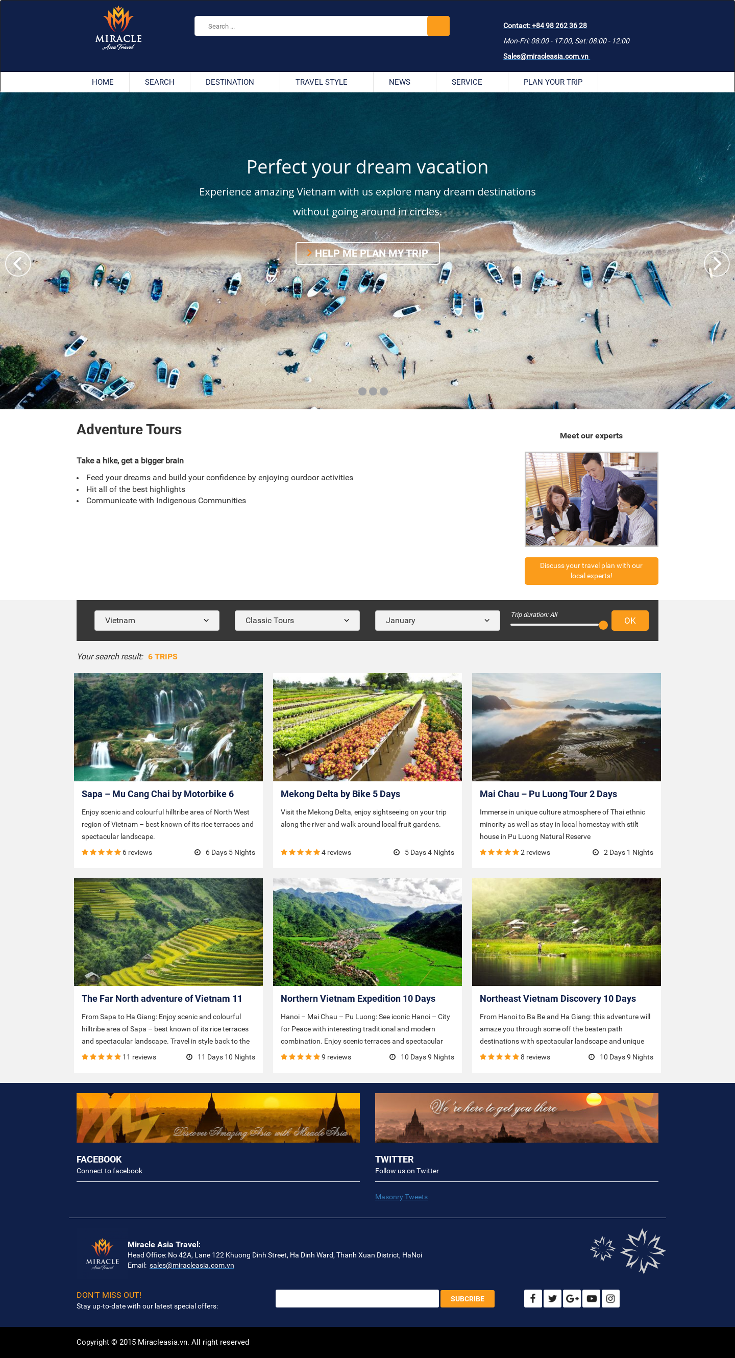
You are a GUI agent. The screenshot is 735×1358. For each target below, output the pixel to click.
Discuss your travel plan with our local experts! (591, 570)
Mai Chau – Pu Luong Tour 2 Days (548, 793)
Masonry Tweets (401, 1197)
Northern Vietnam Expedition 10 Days (358, 998)
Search (160, 82)
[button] (717, 264)
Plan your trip (553, 82)
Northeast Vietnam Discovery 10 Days (558, 998)
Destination (235, 82)
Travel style (327, 82)
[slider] (603, 625)
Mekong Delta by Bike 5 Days (340, 793)
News (405, 82)
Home (103, 82)
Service (472, 82)
